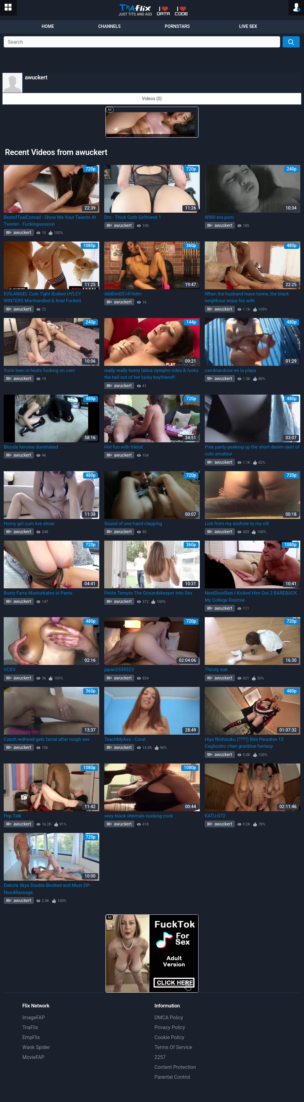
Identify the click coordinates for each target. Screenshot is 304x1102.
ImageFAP (33, 1017)
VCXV (10, 669)
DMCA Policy (168, 1017)
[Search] (291, 41)
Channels (109, 26)
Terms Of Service (173, 1047)
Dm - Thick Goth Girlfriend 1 (132, 217)
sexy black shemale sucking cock (138, 816)
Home (48, 26)
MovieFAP (33, 1057)
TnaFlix (30, 1027)
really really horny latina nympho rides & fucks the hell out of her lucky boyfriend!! (151, 374)
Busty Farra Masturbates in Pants (38, 593)
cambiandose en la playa (230, 370)
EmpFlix (31, 1037)
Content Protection (175, 1067)
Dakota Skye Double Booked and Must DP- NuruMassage (47, 889)
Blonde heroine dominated (31, 447)
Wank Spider (36, 1047)
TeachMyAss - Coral (124, 739)
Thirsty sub (216, 669)
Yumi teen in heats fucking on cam (39, 370)
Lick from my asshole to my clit (237, 523)
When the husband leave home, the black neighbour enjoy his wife (247, 297)
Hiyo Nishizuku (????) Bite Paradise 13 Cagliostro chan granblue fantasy (244, 743)
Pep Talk (12, 816)
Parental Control (172, 1077)
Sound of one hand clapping (133, 523)
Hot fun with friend (123, 447)
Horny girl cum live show (29, 523)
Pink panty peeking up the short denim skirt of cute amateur (252, 450)
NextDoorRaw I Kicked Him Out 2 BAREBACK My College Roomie (251, 596)
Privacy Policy (169, 1027)
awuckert (21, 232)
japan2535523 (119, 669)
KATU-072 (215, 816)
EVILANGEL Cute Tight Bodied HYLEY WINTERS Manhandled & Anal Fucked (42, 297)
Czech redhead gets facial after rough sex (46, 739)
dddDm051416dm (123, 294)
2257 (160, 1057)
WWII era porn (219, 217)
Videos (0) (152, 98)
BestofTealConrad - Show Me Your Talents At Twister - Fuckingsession (50, 221)
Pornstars (177, 26)
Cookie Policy (169, 1037)
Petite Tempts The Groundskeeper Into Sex (148, 593)
